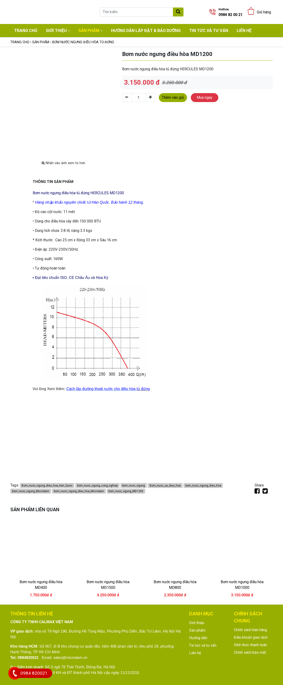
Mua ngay (204, 97)
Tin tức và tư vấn (208, 30)
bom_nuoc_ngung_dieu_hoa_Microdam (79, 491)
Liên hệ (244, 30)
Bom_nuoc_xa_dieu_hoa (165, 485)
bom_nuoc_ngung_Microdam (30, 491)
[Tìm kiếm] (136, 12)
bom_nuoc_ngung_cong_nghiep (97, 485)
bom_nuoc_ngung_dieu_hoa (203, 485)
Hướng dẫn (198, 638)
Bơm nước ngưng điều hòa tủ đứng (83, 42)
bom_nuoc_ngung (133, 485)
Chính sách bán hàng (250, 630)
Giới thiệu (56, 30)
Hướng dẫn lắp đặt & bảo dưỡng (146, 30)
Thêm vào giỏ (173, 97)
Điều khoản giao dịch (251, 637)
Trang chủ (25, 30)
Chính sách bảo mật (250, 652)
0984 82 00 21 (231, 12)
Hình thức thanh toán (250, 645)
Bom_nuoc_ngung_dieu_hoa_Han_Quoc (47, 485)
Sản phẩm (88, 30)
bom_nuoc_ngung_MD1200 (125, 491)
